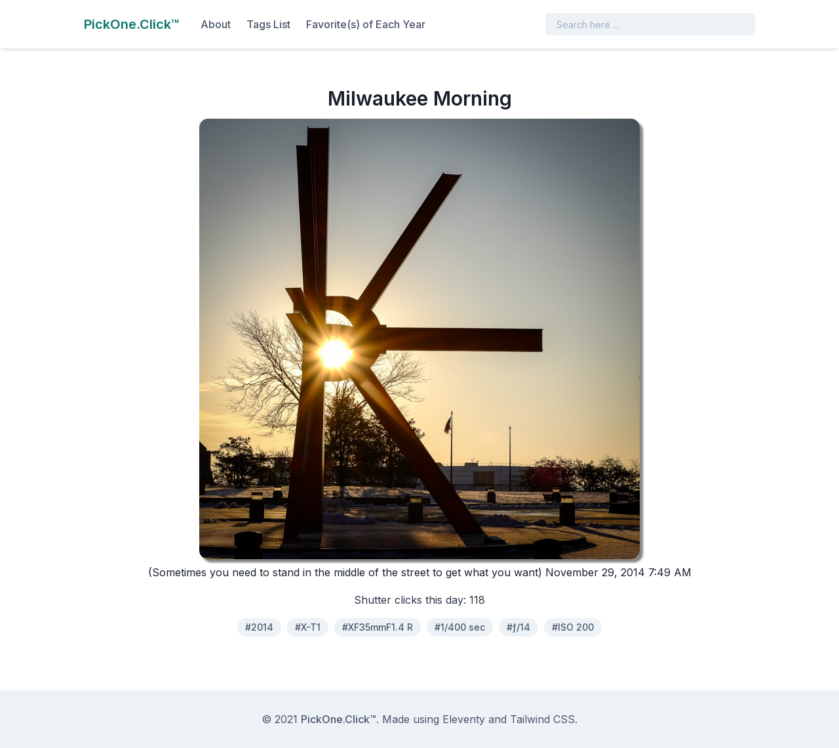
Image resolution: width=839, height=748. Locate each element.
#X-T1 (308, 627)
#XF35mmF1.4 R (377, 627)
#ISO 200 (573, 627)
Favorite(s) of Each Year (365, 24)
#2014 (259, 627)
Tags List (268, 24)
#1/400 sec (460, 627)
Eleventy (463, 719)
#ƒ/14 (518, 627)
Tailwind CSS (542, 719)
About (216, 24)
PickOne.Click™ (338, 719)
